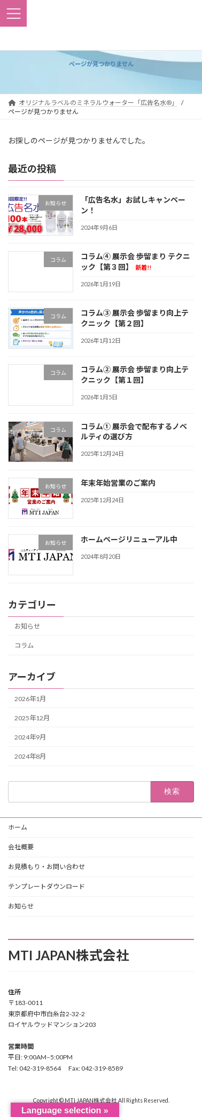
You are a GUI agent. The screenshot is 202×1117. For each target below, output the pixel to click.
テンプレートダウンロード (46, 886)
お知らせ (27, 626)
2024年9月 (30, 737)
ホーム (17, 827)
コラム (24, 645)
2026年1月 (30, 699)
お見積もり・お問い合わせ (46, 867)
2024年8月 (30, 756)
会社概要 (21, 847)
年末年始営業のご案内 (118, 482)
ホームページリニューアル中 (129, 538)
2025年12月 (32, 718)
